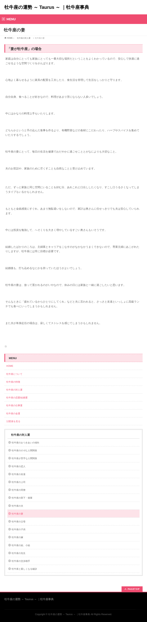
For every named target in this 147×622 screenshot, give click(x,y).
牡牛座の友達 (18, 474)
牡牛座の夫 (17, 506)
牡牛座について (15, 374)
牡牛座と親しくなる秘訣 (24, 569)
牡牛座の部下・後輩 (22, 497)
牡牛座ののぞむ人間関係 (24, 450)
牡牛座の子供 (18, 529)
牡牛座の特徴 (13, 382)
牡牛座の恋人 (18, 466)
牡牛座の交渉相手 (21, 561)
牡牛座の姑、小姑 (21, 545)
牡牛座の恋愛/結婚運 (17, 397)
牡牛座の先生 (18, 553)
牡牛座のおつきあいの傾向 (25, 442)
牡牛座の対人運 (23, 38)
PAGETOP (134, 589)
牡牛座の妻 (17, 513)
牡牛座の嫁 (17, 537)
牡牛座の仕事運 (14, 405)
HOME (10, 38)
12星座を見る (13, 421)
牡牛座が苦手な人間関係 (24, 458)
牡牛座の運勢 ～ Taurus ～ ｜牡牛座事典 (46, 7)
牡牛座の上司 (18, 482)
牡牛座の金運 (13, 413)
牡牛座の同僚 (18, 490)
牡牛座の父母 (18, 521)
